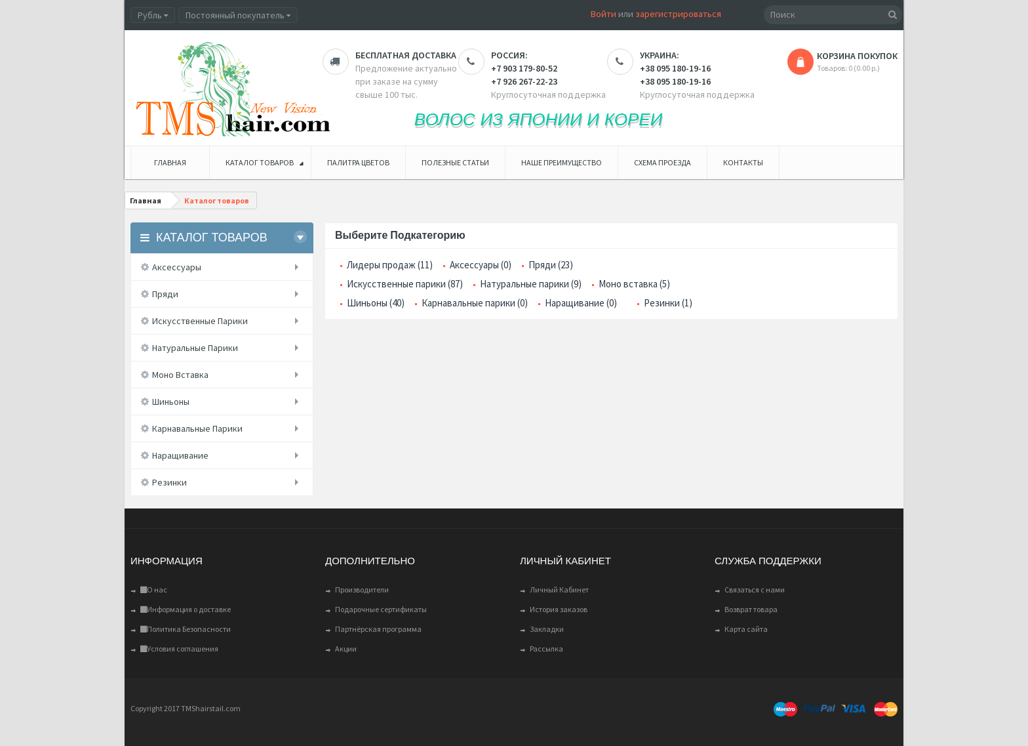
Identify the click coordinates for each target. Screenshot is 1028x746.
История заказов (558, 609)
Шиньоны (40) (376, 303)
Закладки (547, 629)
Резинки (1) (668, 303)
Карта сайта (746, 629)
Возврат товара (751, 609)
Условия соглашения (179, 648)
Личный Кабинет (559, 589)
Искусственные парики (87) (405, 284)
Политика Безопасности (185, 629)
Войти (603, 14)
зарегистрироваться (678, 14)
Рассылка (546, 648)
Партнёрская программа (378, 629)
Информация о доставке (185, 609)
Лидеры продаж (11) (390, 265)
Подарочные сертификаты (381, 609)
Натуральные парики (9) (531, 284)
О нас (153, 589)
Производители (362, 589)
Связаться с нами (754, 589)
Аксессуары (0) (480, 265)
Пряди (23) (550, 265)
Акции (346, 648)
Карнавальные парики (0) (475, 303)
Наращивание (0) (581, 303)
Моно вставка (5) (634, 284)
